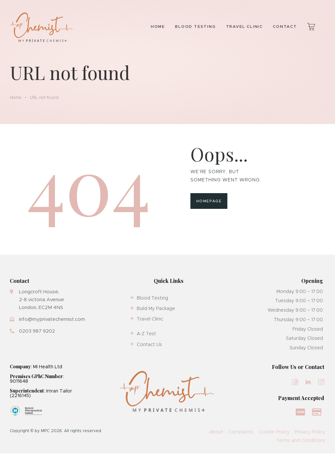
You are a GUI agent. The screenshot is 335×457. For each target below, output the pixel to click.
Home (16, 101)
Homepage (208, 205)
